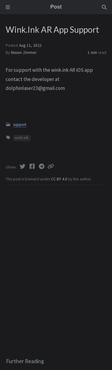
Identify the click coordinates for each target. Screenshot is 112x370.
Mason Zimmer (23, 52)
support (19, 124)
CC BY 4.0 (59, 179)
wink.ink (22, 137)
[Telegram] (42, 166)
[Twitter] (23, 166)
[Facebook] (32, 166)
